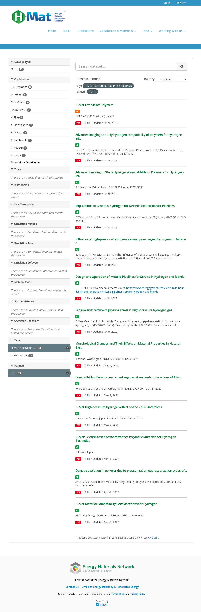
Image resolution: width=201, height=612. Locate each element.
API (140, 537)
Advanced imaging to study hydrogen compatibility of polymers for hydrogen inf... (128, 137)
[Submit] (182, 66)
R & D (66, 31)
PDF (78, 123)
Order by (149, 79)
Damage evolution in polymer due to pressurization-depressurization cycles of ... (131, 471)
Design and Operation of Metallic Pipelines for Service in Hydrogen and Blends (129, 277)
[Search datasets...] (126, 66)
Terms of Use (118, 593)
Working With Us (172, 31)
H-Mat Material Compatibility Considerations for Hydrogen (116, 504)
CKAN (102, 604)
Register (181, 2)
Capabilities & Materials (118, 31)
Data (147, 31)
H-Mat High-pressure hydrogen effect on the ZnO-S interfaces (118, 407)
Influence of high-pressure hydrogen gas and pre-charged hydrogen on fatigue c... (130, 241)
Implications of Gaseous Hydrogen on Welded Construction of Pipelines (125, 206)
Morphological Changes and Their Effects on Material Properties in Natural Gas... (127, 345)
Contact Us (72, 587)
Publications (85, 31)
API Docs (153, 537)
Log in (166, 2)
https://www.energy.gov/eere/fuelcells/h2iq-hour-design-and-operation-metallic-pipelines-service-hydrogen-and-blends (130, 289)
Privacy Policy (138, 593)
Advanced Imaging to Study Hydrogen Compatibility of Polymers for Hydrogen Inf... (129, 174)
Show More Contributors (26, 162)
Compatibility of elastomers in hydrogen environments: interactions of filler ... (128, 377)
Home (52, 31)
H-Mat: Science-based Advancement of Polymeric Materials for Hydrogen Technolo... (125, 439)
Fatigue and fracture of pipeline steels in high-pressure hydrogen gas (123, 310)
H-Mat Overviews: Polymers (94, 105)
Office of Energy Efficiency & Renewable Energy (110, 587)
